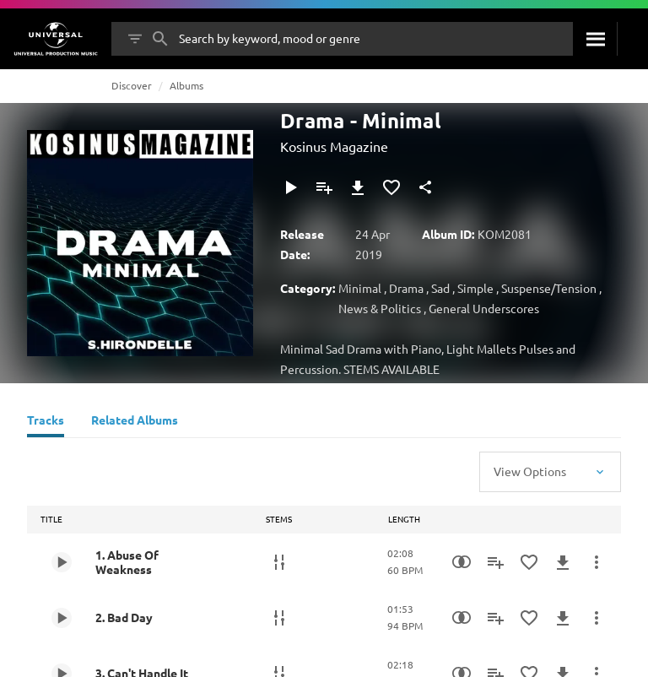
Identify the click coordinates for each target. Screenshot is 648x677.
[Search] (594, 38)
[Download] (358, 187)
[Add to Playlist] (324, 187)
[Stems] (279, 562)
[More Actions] (596, 562)
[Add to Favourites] (391, 187)
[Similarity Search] (461, 562)
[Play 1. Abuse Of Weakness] (61, 562)
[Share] (425, 187)
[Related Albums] (134, 422)
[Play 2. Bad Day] (61, 618)
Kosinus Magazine (334, 146)
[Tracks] (45, 422)
